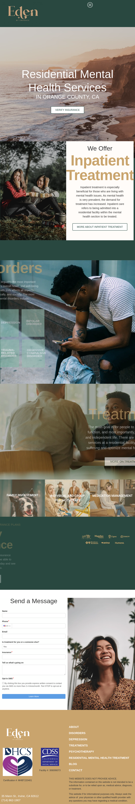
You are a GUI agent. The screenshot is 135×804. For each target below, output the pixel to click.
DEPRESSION (78, 739)
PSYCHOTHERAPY (81, 751)
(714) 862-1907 (11, 800)
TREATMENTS (78, 745)
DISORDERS (77, 733)
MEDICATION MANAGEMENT (112, 495)
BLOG (73, 764)
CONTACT (75, 770)
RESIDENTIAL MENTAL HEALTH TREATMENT (99, 757)
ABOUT (74, 726)
